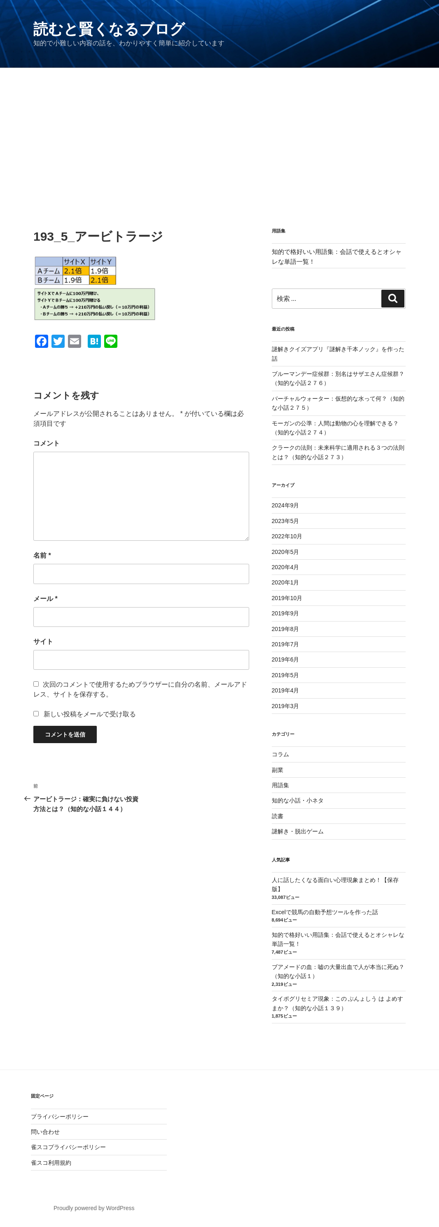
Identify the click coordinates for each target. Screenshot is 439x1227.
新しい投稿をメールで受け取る (90, 714)
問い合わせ (45, 1131)
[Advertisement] (219, 130)
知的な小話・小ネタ (298, 800)
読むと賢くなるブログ (109, 29)
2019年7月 (285, 644)
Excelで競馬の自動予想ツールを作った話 (325, 912)
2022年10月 (287, 536)
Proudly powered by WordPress (94, 1208)
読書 (277, 816)
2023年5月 (285, 521)
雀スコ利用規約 (51, 1162)
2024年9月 (285, 505)
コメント (46, 443)
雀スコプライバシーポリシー (68, 1147)
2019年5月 (285, 675)
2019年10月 (287, 598)
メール (45, 598)
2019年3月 (285, 706)
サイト (43, 641)
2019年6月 (285, 659)
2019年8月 (285, 629)
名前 (42, 555)
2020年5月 (285, 552)
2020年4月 (285, 567)
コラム (280, 754)
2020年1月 (285, 582)
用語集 (280, 785)
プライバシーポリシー (60, 1116)
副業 (277, 770)
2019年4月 (285, 690)
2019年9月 (285, 613)
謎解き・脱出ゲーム (298, 831)
